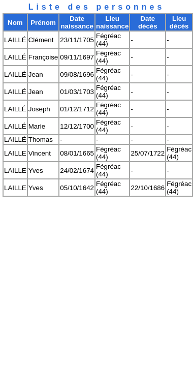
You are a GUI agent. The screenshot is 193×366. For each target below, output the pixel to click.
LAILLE (15, 153)
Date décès (147, 22)
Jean (35, 74)
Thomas (40, 139)
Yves (35, 170)
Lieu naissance (112, 22)
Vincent (39, 153)
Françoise (43, 57)
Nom (15, 22)
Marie (36, 126)
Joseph (39, 109)
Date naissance (76, 22)
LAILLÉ (15, 40)
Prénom (43, 22)
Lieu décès (179, 22)
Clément (41, 40)
